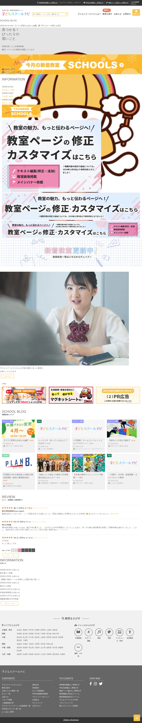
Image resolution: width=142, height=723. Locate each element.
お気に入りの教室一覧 (10, 691)
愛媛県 (60, 648)
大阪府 (31, 644)
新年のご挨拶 (7, 103)
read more (7, 376)
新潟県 (19, 637)
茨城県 (19, 634)
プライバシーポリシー (40, 697)
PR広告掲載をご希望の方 (68, 688)
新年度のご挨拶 (8, 90)
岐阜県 (54, 637)
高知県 (19, 651)
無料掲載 (47, 2)
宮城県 (37, 630)
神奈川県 (55, 634)
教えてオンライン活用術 (68, 706)
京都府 (25, 644)
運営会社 (35, 685)
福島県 (54, 630)
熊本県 (37, 654)
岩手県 (31, 630)
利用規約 (35, 688)
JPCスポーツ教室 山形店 (49, 26)
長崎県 (31, 654)
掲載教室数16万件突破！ (10, 599)
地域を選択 (8, 69)
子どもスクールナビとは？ (89, 14)
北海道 (19, 630)
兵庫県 (37, 644)
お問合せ (127, 14)
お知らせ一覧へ (9, 603)
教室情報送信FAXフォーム (69, 697)
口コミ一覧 (6, 694)
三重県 (25, 640)
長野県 (48, 637)
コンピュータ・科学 (119, 635)
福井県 (37, 637)
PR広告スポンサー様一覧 (11, 709)
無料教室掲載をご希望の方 (69, 685)
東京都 (48, 634)
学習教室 (78, 633)
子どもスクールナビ (40, 508)
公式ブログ (36, 706)
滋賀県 (19, 644)
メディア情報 (7, 700)
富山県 (25, 637)
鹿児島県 (55, 654)
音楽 (99, 633)
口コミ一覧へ (11, 555)
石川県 (31, 637)
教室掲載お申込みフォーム (69, 694)
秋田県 (42, 630)
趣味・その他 (78, 650)
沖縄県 (62, 654)
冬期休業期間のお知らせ (10, 592)
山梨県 (42, 637)
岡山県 (31, 648)
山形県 (48, 630)
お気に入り (136, 12)
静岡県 (60, 637)
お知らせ (118, 14)
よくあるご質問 (8, 712)
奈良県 (42, 644)
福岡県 (19, 654)
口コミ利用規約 (38, 691)
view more (114, 514)
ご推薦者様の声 (8, 703)
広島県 (37, 648)
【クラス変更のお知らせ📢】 (26, 26)
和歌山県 (49, 644)
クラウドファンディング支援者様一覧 (16, 706)
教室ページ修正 (117, 2)
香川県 (54, 648)
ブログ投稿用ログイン (135, 2)
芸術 (109, 633)
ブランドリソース (66, 703)
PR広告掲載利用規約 (40, 694)
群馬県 (31, 634)
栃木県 (25, 634)
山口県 (42, 648)
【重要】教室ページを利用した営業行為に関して (22, 96)
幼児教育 (130, 633)
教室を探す (107, 14)
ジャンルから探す (12, 72)
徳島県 (48, 648)
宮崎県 (48, 654)
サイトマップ (37, 703)
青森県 (25, 630)
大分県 (42, 654)
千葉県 (42, 634)
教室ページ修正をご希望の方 (70, 691)
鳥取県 (19, 648)
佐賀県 (25, 654)
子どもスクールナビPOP (68, 700)
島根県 (25, 648)
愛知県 (19, 640)
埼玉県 (37, 634)
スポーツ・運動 (89, 635)
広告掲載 (93, 2)
